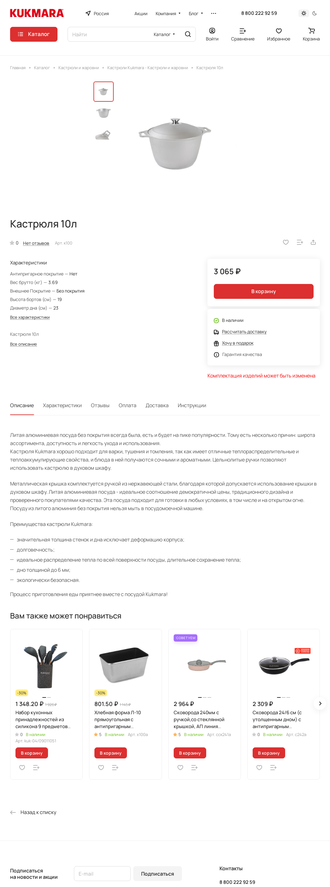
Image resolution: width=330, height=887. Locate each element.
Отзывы (100, 405)
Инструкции (192, 405)
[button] (320, 703)
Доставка (157, 405)
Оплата (127, 405)
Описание (22, 405)
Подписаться (157, 873)
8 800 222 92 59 (259, 13)
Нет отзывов (36, 243)
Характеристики (62, 405)
